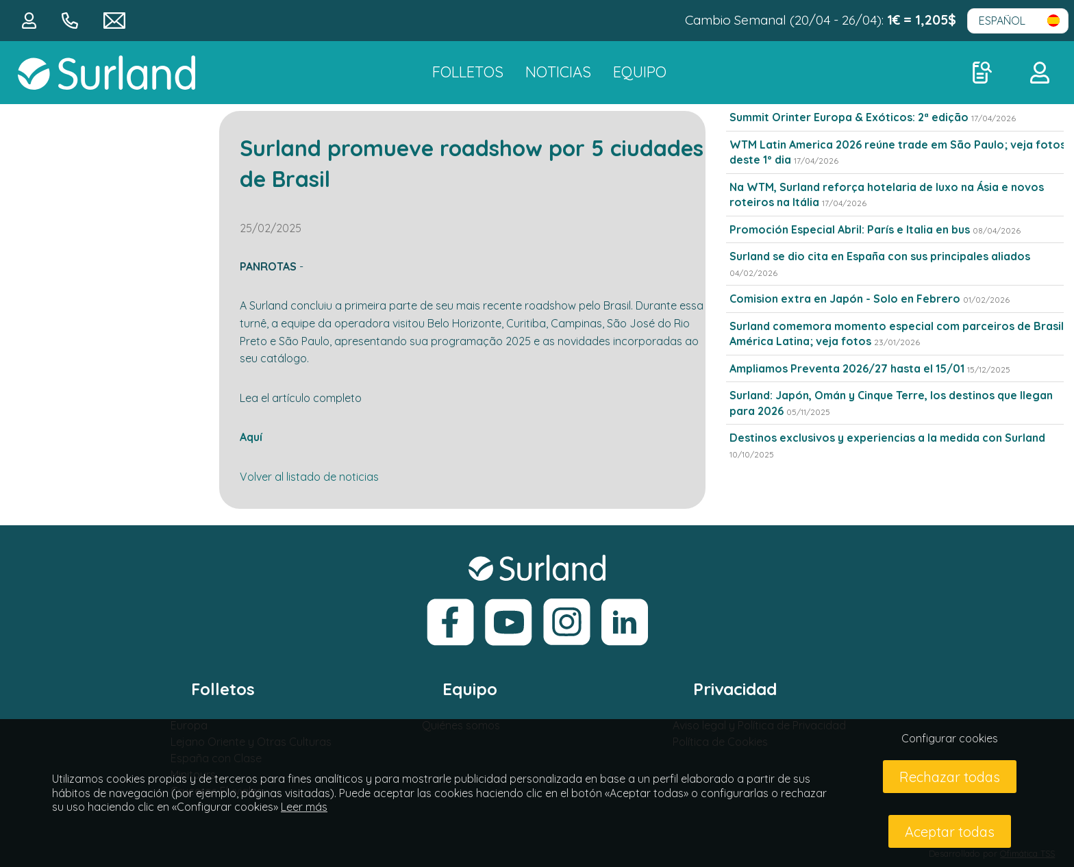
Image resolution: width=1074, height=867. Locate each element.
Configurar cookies (949, 738)
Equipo (639, 71)
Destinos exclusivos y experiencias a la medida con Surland (887, 437)
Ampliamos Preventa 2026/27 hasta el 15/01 (846, 368)
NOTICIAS (558, 71)
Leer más (304, 807)
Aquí (251, 437)
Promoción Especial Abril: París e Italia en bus (851, 229)
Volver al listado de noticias (309, 476)
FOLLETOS (467, 71)
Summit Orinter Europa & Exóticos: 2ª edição (849, 117)
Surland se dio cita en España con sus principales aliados (879, 256)
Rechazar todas (949, 777)
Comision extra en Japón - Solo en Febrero (844, 298)
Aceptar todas (950, 831)
